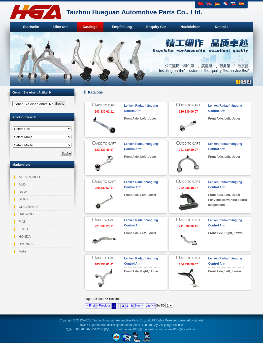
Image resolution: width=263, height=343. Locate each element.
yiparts (199, 320)
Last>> (150, 305)
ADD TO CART (104, 105)
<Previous (104, 305)
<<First (90, 305)
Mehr (22, 251)
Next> (139, 305)
